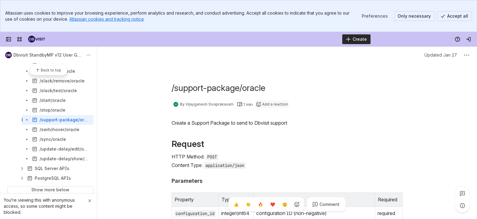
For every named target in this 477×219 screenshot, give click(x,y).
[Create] (356, 39)
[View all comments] (462, 193)
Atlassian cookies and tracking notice (106, 19)
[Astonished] (285, 204)
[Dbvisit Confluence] (37, 39)
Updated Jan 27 (440, 54)
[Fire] (260, 204)
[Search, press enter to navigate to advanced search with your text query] (223, 39)
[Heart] (272, 204)
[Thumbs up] (236, 204)
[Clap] (248, 204)
